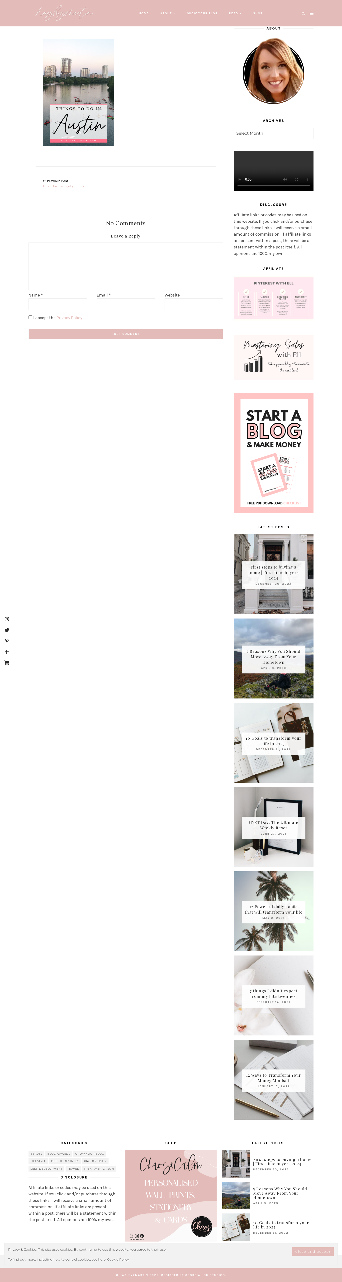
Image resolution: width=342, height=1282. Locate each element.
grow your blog (202, 13)
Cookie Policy (118, 1259)
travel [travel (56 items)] (73, 1168)
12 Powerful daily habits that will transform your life (274, 909)
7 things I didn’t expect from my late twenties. (273, 993)
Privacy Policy (69, 317)
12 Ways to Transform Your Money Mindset (273, 1077)
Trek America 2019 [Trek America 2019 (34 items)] (99, 1168)
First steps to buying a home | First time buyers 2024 (273, 572)
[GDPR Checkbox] (30, 317)
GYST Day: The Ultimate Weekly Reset (273, 825)
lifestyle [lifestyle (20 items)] (38, 1161)
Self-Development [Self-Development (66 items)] (46, 1168)
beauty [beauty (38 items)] (36, 1153)
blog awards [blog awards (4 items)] (58, 1153)
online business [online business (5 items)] (65, 1161)
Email (104, 294)
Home (144, 13)
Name (35, 294)
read (233, 13)
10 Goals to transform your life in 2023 (273, 740)
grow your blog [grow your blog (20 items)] (89, 1153)
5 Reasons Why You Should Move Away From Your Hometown (273, 656)
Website (172, 294)
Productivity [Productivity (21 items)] (95, 1161)
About (166, 13)
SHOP (258, 13)
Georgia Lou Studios (205, 1275)
